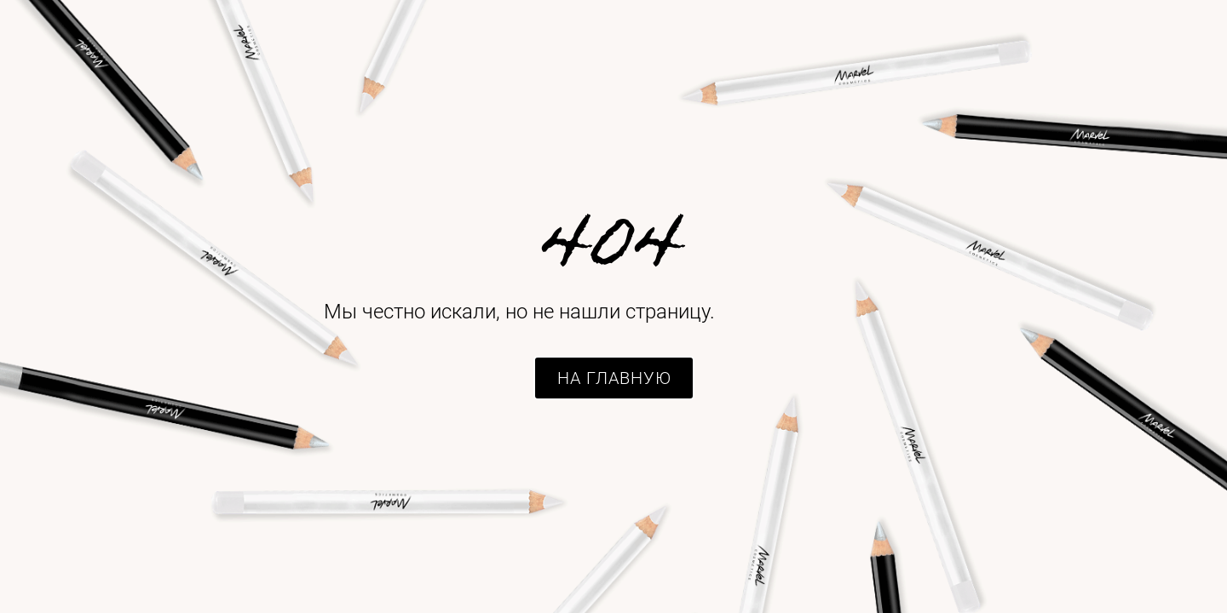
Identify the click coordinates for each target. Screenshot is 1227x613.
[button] (613, 378)
